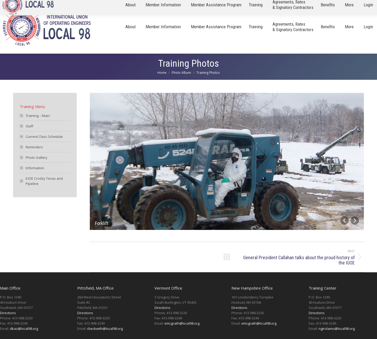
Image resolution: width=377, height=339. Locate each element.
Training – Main (38, 115)
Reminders (34, 147)
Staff (29, 126)
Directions (8, 312)
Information (35, 168)
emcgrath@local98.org (181, 323)
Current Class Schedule (44, 136)
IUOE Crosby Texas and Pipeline (44, 181)
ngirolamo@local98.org (337, 328)
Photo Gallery (36, 157)
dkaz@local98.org (24, 328)
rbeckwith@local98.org (105, 328)
